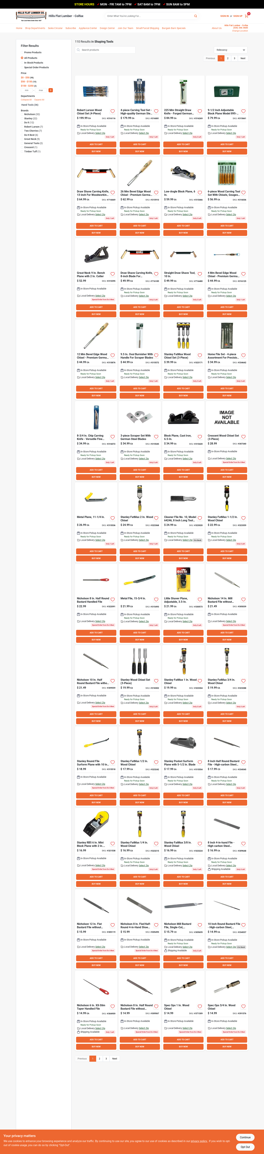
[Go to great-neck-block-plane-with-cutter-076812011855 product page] (183, 441)
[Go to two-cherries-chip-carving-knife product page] (96, 441)
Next (243, 58)
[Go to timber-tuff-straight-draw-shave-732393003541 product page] (140, 278)
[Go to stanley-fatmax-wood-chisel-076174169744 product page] (183, 848)
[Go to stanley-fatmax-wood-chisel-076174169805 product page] (227, 522)
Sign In (224, 16)
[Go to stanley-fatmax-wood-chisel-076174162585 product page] (227, 685)
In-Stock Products (33, 63)
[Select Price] (50, 90)
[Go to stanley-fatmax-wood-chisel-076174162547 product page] (140, 767)
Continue (245, 1137)
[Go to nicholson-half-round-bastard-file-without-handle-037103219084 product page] (140, 1011)
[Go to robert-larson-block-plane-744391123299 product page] (227, 115)
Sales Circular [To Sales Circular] (55, 28)
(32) (32, 114)
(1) (30, 147)
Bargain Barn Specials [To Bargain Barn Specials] (174, 28)
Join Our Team (125, 28)
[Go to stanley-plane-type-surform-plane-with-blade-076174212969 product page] (96, 522)
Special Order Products (36, 67)
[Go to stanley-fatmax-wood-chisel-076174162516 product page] (140, 848)
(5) (32, 139)
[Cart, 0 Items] (246, 16)
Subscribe (70, 28)
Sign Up (237, 16)
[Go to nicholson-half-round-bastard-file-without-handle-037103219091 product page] (96, 685)
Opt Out (245, 1147)
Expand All (39, 100)
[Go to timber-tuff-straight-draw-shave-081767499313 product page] (183, 278)
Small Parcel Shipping (147, 28)
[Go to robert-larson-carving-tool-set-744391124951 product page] (227, 197)
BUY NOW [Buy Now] (96, 151)
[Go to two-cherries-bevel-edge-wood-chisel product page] (96, 360)
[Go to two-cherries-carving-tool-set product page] (140, 115)
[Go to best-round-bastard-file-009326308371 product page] (227, 929)
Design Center (107, 28)
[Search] (195, 16)
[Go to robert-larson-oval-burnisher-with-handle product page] (140, 360)
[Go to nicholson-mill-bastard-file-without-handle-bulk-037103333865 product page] (227, 604)
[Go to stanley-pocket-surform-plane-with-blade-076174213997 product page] (183, 767)
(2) (33, 143)
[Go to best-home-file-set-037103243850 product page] (227, 360)
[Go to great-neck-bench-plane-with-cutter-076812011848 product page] (96, 278)
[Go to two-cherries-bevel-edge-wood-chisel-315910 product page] (140, 197)
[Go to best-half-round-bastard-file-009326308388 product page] (227, 767)
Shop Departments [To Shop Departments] (35, 28)
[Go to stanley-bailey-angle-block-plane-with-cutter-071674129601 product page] (183, 197)
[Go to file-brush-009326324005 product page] (183, 522)
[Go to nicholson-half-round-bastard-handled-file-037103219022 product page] (96, 604)
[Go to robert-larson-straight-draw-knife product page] (183, 115)
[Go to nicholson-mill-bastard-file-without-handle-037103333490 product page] (183, 929)
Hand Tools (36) (29, 104)
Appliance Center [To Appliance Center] (88, 28)
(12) (29, 122)
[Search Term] (152, 16)
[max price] (41, 90)
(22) (30, 118)
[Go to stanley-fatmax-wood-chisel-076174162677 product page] (140, 522)
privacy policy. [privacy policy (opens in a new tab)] (199, 1141)
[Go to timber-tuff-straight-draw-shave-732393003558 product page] (96, 197)
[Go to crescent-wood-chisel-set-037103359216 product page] (227, 441)
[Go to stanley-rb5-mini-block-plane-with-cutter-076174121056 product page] (96, 848)
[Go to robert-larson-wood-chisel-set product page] (96, 115)
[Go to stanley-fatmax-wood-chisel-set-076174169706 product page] (183, 360)
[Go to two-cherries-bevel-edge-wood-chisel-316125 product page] (227, 278)
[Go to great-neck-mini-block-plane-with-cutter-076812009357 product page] (183, 604)
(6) (31, 135)
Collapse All (26, 100)
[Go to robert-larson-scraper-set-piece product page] (140, 441)
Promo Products (32, 52)
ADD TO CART (96, 144)
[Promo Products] (22, 52)
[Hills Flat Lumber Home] (31, 16)
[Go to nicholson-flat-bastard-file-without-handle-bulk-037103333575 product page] (96, 929)
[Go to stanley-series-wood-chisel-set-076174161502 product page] (140, 685)
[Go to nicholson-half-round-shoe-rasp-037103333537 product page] (227, 848)
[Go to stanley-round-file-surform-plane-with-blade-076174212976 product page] (96, 767)
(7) (33, 126)
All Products (30, 58)
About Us (217, 28)
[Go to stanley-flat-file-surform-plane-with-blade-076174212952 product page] (140, 604)
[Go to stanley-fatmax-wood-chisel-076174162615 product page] (183, 685)
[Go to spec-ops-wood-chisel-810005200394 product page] (183, 1011)
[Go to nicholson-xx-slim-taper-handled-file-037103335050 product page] (96, 1011)
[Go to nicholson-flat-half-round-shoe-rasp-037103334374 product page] (140, 929)
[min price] (27, 90)
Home (19, 28)
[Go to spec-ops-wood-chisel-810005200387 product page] (227, 1011)
